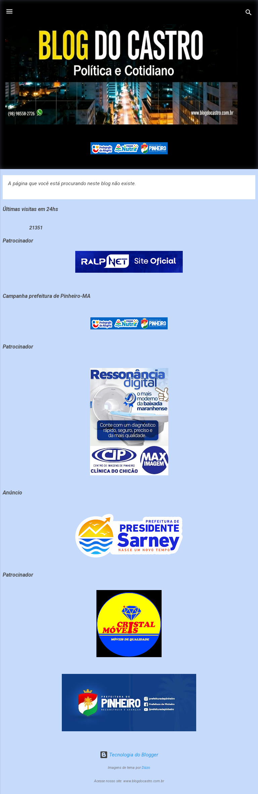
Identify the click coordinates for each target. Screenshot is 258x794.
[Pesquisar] (249, 13)
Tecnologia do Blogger (129, 755)
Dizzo (146, 767)
